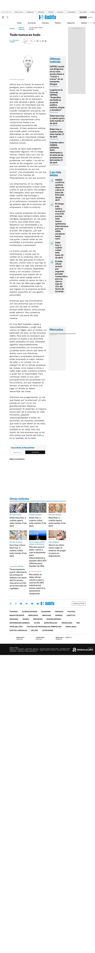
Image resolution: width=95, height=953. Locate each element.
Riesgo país (30, 12)
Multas (34, 630)
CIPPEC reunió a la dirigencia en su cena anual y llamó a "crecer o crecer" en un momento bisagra (57, 75)
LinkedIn (26, 604)
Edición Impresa (54, 619)
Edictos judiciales (18, 630)
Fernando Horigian (14, 41)
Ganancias (41, 12)
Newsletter (90, 22)
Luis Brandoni (71, 12)
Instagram (21, 604)
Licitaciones (47, 630)
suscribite (83, 17)
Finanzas (45, 23)
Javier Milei (83, 12)
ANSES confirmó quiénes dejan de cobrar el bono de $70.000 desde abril (59, 190)
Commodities (65, 333)
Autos (37, 623)
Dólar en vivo (19, 12)
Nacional (14, 619)
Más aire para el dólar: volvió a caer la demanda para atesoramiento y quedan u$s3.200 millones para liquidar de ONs (37, 556)
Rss (78, 623)
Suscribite (35, 452)
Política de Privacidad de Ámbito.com (44, 627)
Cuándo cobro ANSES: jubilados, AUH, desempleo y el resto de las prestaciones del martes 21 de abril (57, 152)
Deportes (37, 619)
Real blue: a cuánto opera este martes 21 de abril (57, 521)
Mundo (26, 619)
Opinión (84, 23)
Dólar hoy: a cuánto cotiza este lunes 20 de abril (59, 250)
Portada (14, 612)
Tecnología (66, 623)
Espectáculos (50, 623)
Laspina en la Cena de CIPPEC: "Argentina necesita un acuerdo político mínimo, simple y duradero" (57, 100)
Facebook (15, 604)
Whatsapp (38, 604)
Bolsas (58, 333)
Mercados (33, 615)
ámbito (12, 28)
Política (58, 23)
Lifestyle (71, 615)
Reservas (60, 12)
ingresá (90, 17)
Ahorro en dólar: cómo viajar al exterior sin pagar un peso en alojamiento (57, 550)
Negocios (71, 23)
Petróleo (50, 12)
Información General (20, 623)
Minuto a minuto (36, 571)
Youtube (32, 603)
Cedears (73, 333)
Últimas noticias (29, 612)
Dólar (19, 23)
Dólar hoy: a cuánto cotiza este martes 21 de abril (57, 133)
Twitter (11, 603)
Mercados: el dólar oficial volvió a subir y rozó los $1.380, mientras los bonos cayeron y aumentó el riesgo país (37, 584)
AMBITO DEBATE (64, 638)
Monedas (53, 333)
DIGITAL (20, 638)
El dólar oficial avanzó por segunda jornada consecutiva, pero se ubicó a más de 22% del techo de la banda (61, 276)
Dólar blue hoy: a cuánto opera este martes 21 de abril (57, 119)
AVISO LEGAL (71, 627)
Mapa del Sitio (16, 627)
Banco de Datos (17, 615)
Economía (32, 23)
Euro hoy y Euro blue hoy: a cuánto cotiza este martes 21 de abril (18, 550)
